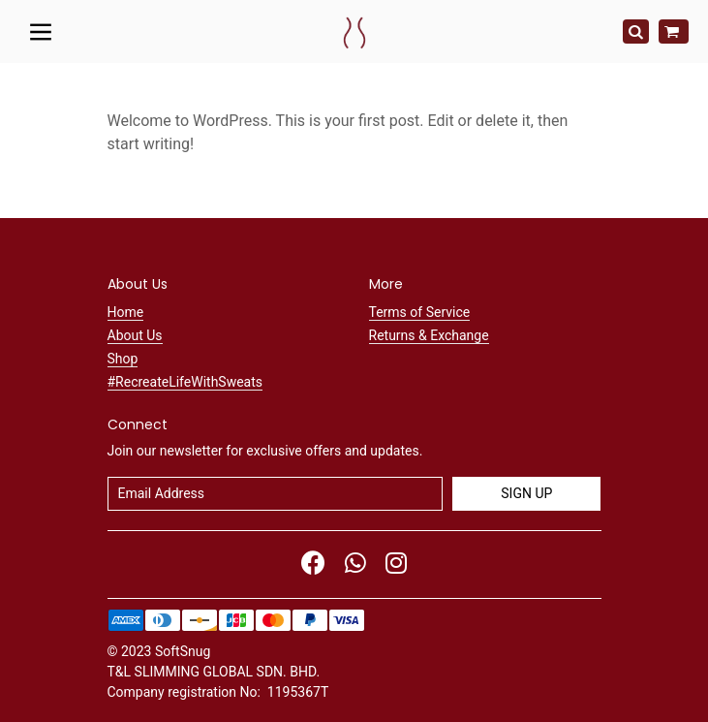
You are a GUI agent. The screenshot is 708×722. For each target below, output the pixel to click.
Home (126, 312)
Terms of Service (420, 312)
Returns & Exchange (429, 335)
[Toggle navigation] (41, 31)
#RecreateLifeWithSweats (185, 382)
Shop (123, 358)
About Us (135, 335)
